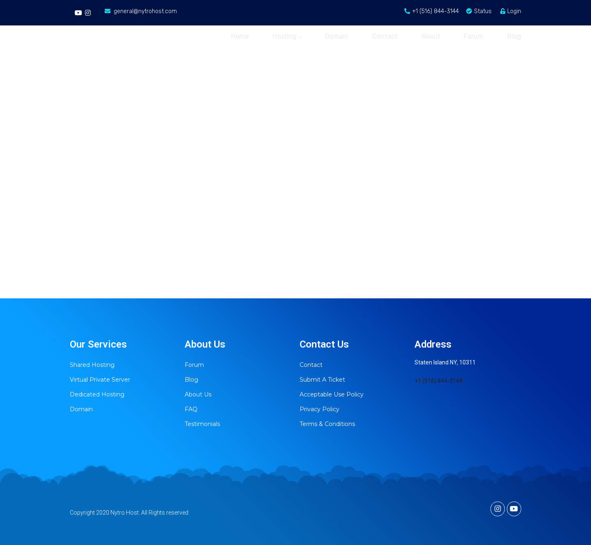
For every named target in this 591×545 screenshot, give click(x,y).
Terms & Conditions (327, 424)
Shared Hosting (92, 365)
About (428, 36)
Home (234, 36)
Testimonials (202, 424)
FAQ (191, 409)
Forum (473, 36)
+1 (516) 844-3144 (439, 381)
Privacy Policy (319, 409)
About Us (198, 394)
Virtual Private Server (100, 379)
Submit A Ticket (322, 379)
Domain (333, 36)
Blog (514, 36)
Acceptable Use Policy (332, 394)
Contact (382, 36)
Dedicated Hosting (97, 394)
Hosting (282, 36)
